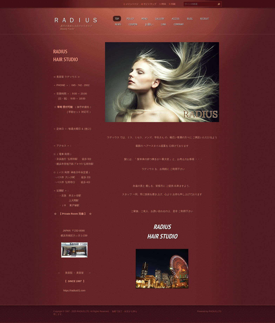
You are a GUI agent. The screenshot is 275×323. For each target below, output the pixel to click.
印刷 (173, 4)
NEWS (118, 24)
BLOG (190, 18)
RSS (164, 4)
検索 (218, 4)
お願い (149, 24)
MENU (144, 18)
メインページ (132, 4)
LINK (163, 24)
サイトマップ (150, 4)
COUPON (133, 24)
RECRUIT (204, 18)
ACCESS (175, 18)
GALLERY (159, 18)
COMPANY (179, 24)
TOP (117, 18)
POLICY (130, 18)
